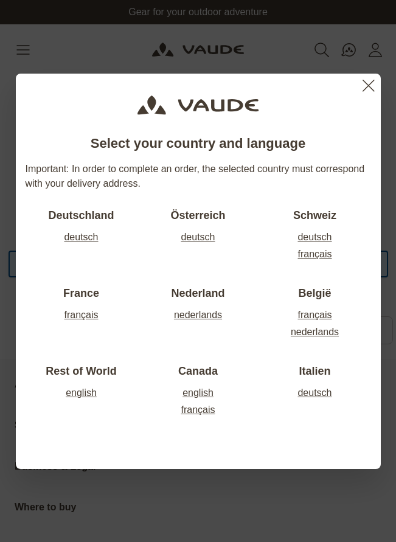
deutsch (81, 237)
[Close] (369, 86)
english (81, 392)
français (314, 254)
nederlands (198, 315)
